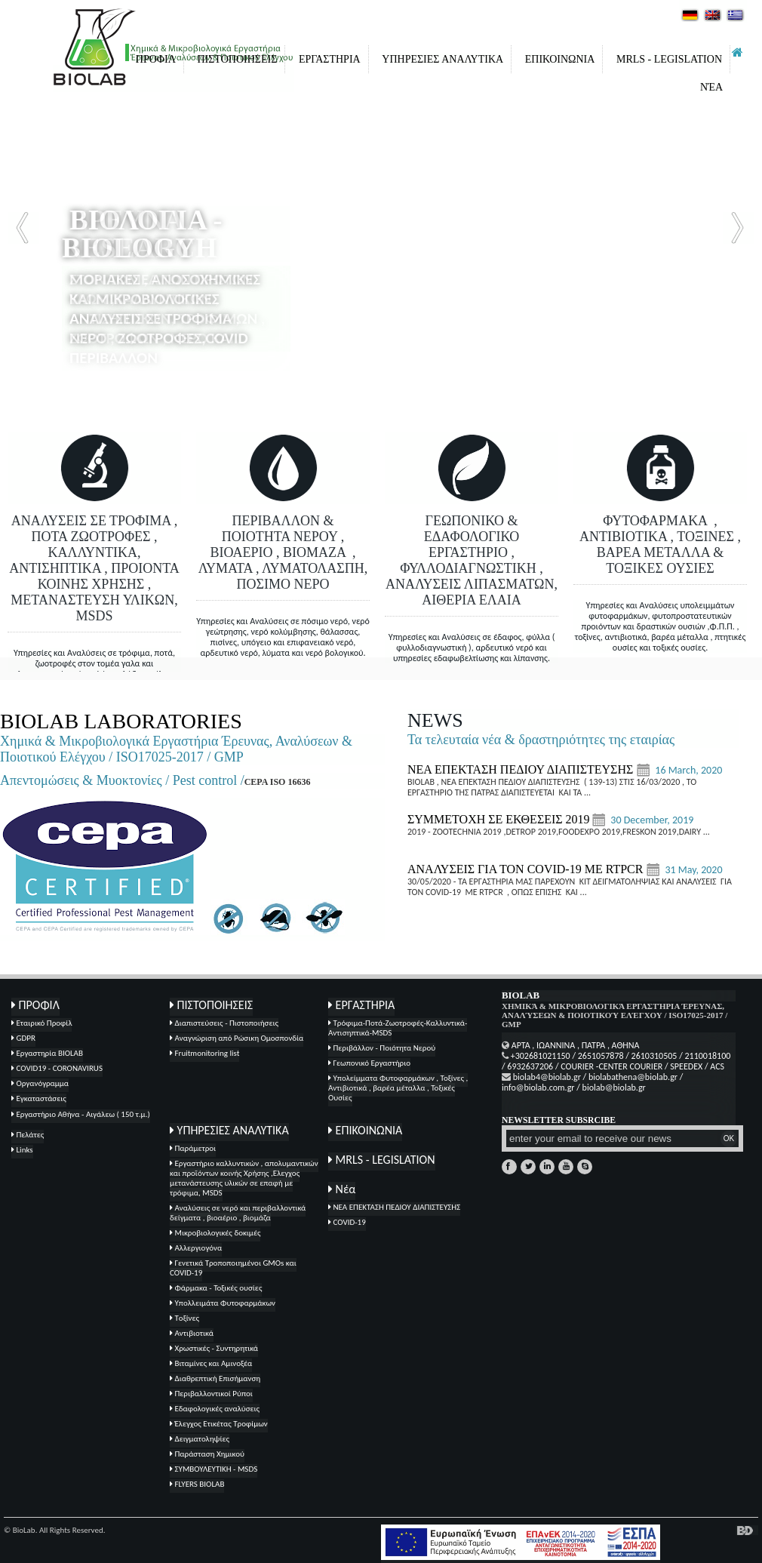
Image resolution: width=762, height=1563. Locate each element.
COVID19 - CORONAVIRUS (57, 1068)
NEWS (435, 720)
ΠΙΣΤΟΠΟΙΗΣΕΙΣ (237, 59)
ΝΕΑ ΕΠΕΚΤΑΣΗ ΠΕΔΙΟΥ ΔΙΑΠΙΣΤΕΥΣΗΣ (521, 769)
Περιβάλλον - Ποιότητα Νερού (381, 1048)
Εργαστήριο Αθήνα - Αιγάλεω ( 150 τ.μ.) (80, 1114)
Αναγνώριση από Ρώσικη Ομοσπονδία (236, 1038)
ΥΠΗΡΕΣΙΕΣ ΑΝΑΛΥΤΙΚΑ (442, 59)
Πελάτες (27, 1135)
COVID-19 (347, 1222)
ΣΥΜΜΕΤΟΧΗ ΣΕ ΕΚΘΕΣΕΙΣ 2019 (498, 819)
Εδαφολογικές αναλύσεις (215, 1409)
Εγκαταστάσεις (38, 1098)
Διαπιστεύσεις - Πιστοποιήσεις (224, 1023)
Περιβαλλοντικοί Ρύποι (211, 1393)
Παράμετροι (193, 1148)
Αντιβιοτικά (192, 1333)
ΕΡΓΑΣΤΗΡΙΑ (330, 59)
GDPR (23, 1038)
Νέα (711, 87)
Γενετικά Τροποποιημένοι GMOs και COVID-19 (233, 1268)
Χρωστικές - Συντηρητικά (214, 1348)
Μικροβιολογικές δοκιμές (215, 1233)
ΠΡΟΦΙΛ (156, 59)
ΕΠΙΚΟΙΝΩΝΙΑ (560, 59)
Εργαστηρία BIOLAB (47, 1053)
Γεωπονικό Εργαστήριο (369, 1063)
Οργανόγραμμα (40, 1083)
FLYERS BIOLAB (197, 1484)
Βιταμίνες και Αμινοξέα (211, 1363)
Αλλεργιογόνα (196, 1248)
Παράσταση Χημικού (207, 1454)
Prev (23, 228)
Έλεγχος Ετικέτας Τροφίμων (219, 1424)
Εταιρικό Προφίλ (41, 1023)
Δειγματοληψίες (199, 1439)
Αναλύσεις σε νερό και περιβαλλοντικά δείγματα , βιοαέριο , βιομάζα (238, 1213)
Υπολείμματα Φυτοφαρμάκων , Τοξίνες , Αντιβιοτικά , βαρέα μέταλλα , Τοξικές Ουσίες (398, 1088)
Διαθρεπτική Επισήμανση (215, 1378)
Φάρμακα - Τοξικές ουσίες (216, 1288)
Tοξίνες (184, 1318)
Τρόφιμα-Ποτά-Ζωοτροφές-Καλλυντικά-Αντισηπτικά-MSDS (397, 1028)
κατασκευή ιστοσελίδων (747, 1530)
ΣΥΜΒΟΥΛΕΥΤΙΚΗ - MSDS (213, 1469)
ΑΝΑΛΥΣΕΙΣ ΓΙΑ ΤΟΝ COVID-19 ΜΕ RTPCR (526, 869)
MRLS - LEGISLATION (669, 59)
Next (738, 228)
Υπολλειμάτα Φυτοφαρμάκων (222, 1303)
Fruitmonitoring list (204, 1053)
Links (22, 1150)
